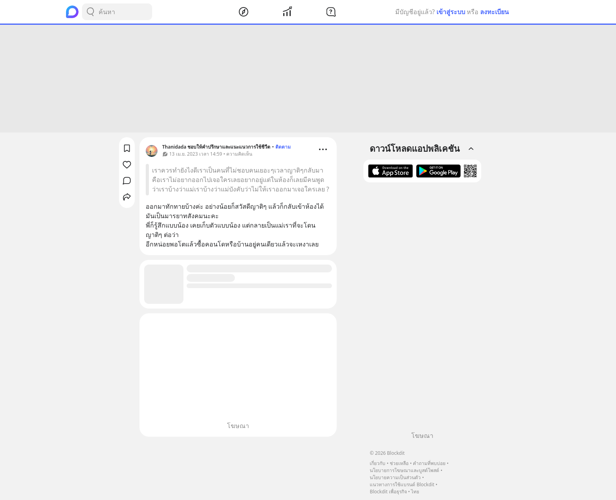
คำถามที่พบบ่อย (429, 463)
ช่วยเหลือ (399, 463)
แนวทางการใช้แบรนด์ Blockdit (402, 484)
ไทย (415, 491)
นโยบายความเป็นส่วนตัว (395, 477)
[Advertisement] (308, 78)
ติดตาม (283, 146)
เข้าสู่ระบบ (450, 11)
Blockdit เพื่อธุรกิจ (388, 491)
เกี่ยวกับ (377, 463)
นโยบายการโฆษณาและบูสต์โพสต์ (404, 470)
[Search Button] (90, 12)
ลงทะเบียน (494, 11)
